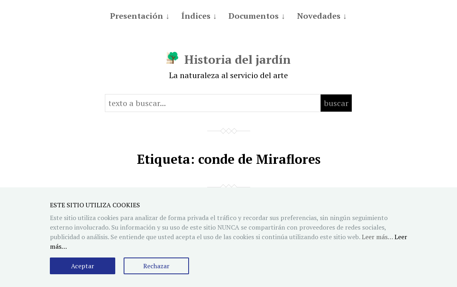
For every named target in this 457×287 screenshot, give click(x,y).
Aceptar (82, 265)
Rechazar (156, 265)
